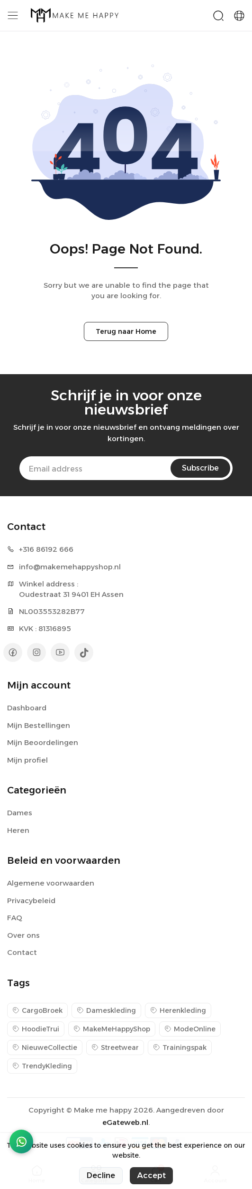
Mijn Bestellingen (38, 725)
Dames (19, 812)
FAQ (14, 917)
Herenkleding (178, 1010)
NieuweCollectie (44, 1047)
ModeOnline (190, 1029)
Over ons (23, 935)
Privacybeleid (31, 900)
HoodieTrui (35, 1029)
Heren (18, 830)
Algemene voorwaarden (50, 882)
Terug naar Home (126, 331)
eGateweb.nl (125, 1122)
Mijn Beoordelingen (42, 742)
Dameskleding (106, 1010)
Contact (22, 952)
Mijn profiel (27, 759)
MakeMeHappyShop (111, 1029)
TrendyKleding (42, 1066)
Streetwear (115, 1047)
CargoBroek (37, 1010)
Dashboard (26, 707)
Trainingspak (180, 1047)
